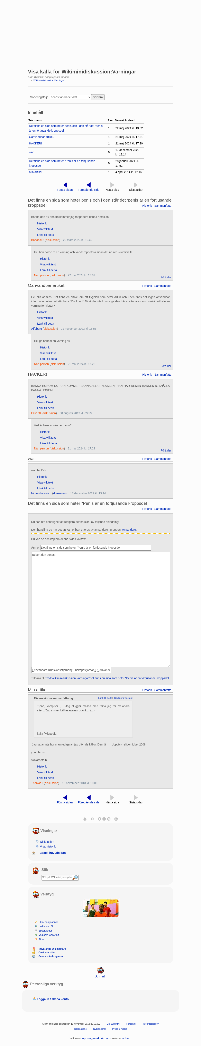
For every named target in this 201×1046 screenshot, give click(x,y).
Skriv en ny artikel (48, 922)
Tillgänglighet (81, 1029)
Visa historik (48, 846)
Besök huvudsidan (53, 852)
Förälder (166, 277)
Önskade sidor (46, 952)
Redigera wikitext (123, 698)
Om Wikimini (113, 1024)
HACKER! (35, 143)
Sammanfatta (162, 205)
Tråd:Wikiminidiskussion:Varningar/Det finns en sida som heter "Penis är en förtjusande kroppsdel (107, 678)
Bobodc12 (37, 240)
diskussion (52, 240)
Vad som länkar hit (49, 935)
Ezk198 (36, 413)
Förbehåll (131, 1024)
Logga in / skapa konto (53, 999)
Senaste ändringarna (50, 956)
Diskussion (47, 841)
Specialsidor (45, 930)
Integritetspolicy (151, 1024)
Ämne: (35, 547)
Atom (41, 939)
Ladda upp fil (46, 926)
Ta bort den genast (100, 609)
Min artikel (35, 172)
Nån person (41, 275)
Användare (129, 529)
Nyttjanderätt (99, 1029)
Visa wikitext (45, 229)
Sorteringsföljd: (39, 97)
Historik (147, 205)
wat (31, 152)
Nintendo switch (41, 493)
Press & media (119, 1029)
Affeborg (36, 328)
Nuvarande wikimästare (52, 948)
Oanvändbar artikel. (41, 137)
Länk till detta (45, 234)
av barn (126, 1038)
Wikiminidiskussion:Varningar (48, 80)
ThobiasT (37, 783)
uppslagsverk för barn (96, 1038)
